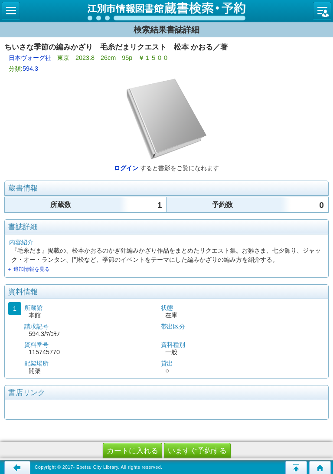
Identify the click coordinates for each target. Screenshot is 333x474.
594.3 (30, 68)
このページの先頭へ (296, 467)
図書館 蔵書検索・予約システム (166, 11)
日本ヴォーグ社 (30, 57)
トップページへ (320, 467)
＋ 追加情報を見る (28, 269)
